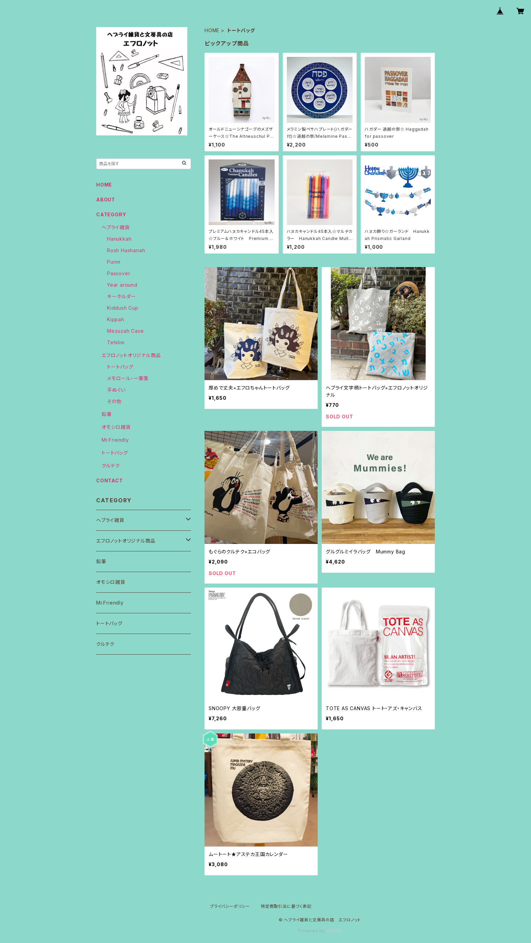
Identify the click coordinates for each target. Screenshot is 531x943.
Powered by (319, 930)
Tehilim (116, 342)
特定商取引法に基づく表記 (286, 906)
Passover (118, 273)
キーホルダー (121, 296)
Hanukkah (119, 239)
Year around (122, 285)
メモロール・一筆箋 (127, 378)
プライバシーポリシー (230, 906)
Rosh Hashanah (126, 250)
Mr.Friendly (115, 440)
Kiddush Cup (123, 308)
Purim (114, 262)
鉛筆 (107, 414)
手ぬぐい (116, 390)
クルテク (111, 465)
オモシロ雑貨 (116, 427)
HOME (212, 30)
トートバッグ (120, 367)
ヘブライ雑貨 (116, 227)
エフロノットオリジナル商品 (131, 355)
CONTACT (109, 480)
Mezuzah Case (125, 331)
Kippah (115, 319)
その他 (114, 401)
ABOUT (105, 199)
